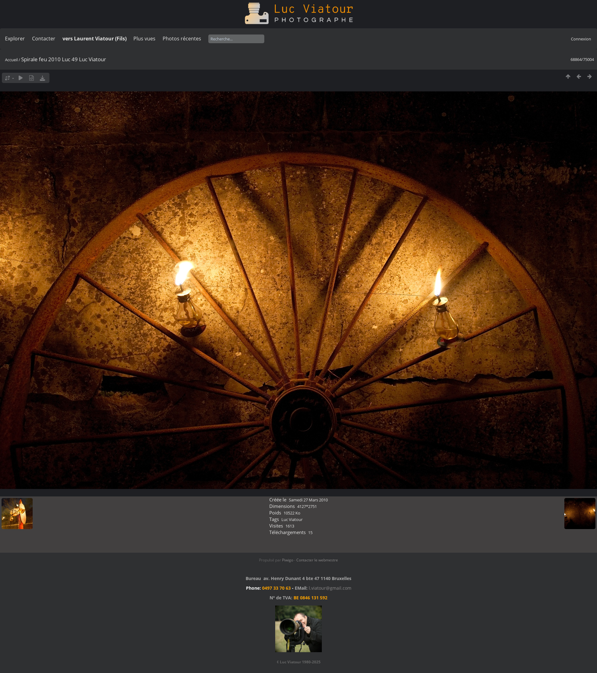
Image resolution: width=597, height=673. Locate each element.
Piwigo (287, 560)
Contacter (43, 38)
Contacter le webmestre (317, 560)
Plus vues (144, 38)
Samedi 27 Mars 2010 (308, 500)
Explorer (15, 38)
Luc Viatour (292, 519)
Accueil (11, 59)
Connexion (581, 39)
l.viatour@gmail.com (330, 588)
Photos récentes (182, 38)
